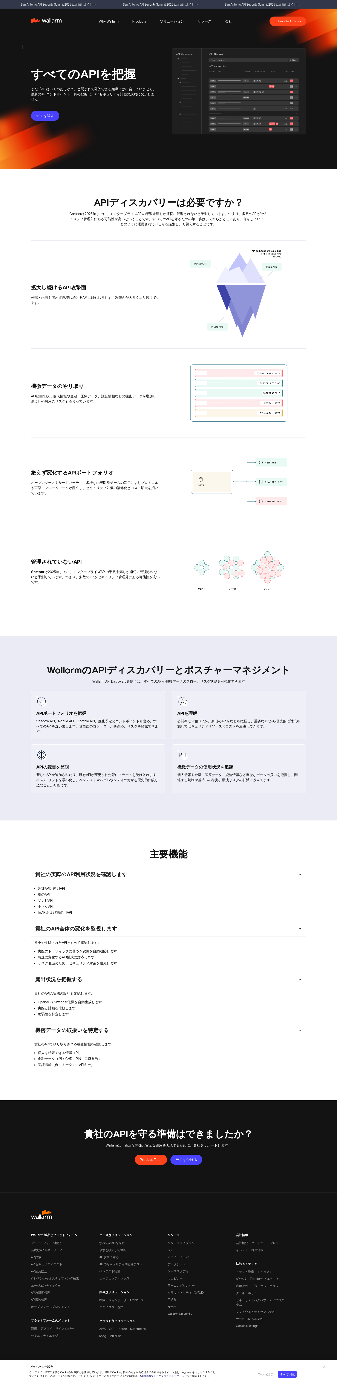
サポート (174, 1306)
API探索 (36, 1257)
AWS (102, 1329)
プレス (274, 1243)
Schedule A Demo (288, 21)
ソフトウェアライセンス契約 (255, 1311)
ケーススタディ (178, 1271)
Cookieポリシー (149, 1375)
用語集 (172, 1299)
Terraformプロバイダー (265, 1279)
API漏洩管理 (39, 1299)
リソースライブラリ (181, 1243)
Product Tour (151, 1159)
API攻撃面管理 (40, 1292)
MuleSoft (115, 1336)
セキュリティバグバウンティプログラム (260, 1302)
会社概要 (242, 1243)
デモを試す (45, 116)
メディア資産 (245, 1271)
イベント (242, 1250)
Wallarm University (180, 1314)
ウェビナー (175, 1278)
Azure (123, 1329)
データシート (177, 1264)
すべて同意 (287, 1374)
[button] (108, 21)
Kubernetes (138, 1329)
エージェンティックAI (46, 1285)
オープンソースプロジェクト (50, 1306)
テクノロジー (65, 1328)
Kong (102, 1336)
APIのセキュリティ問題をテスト (121, 1264)
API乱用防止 (39, 1271)
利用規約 (242, 1286)
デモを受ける (186, 1159)
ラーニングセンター (181, 1285)
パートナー (259, 1243)
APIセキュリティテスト (46, 1264)
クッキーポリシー (248, 1293)
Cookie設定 (265, 1374)
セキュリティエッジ (44, 1335)
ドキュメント (266, 1271)
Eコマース (137, 1300)
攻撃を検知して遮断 (112, 1250)
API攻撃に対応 (109, 1257)
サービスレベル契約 (249, 1318)
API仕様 (241, 1279)
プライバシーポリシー (174, 1375)
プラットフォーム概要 (46, 1243)
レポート (174, 1250)
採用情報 (257, 1250)
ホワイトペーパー (180, 1257)
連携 (34, 1328)
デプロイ (46, 1328)
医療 (102, 1300)
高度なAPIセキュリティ (46, 1250)
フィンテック (118, 1300)
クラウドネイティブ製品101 (186, 1292)
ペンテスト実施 (109, 1271)
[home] (46, 21)
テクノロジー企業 (111, 1307)
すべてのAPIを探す (112, 1243)
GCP (112, 1329)
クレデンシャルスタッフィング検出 (55, 1278)
